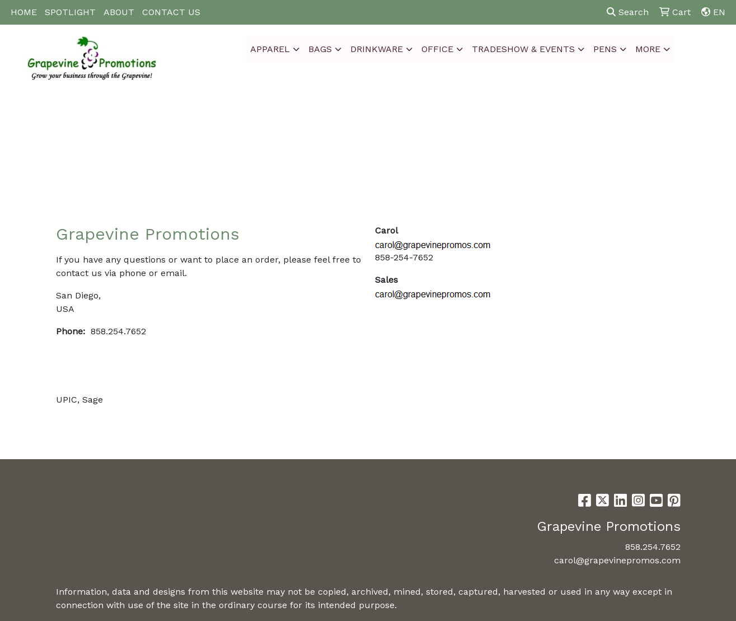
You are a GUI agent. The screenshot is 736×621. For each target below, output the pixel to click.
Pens (605, 49)
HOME (24, 12)
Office (437, 49)
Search (628, 12)
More (647, 49)
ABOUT (119, 12)
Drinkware (376, 49)
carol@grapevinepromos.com (617, 560)
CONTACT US (171, 12)
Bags (320, 49)
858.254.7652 (653, 546)
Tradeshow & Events (523, 49)
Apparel (270, 49)
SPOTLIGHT (70, 12)
